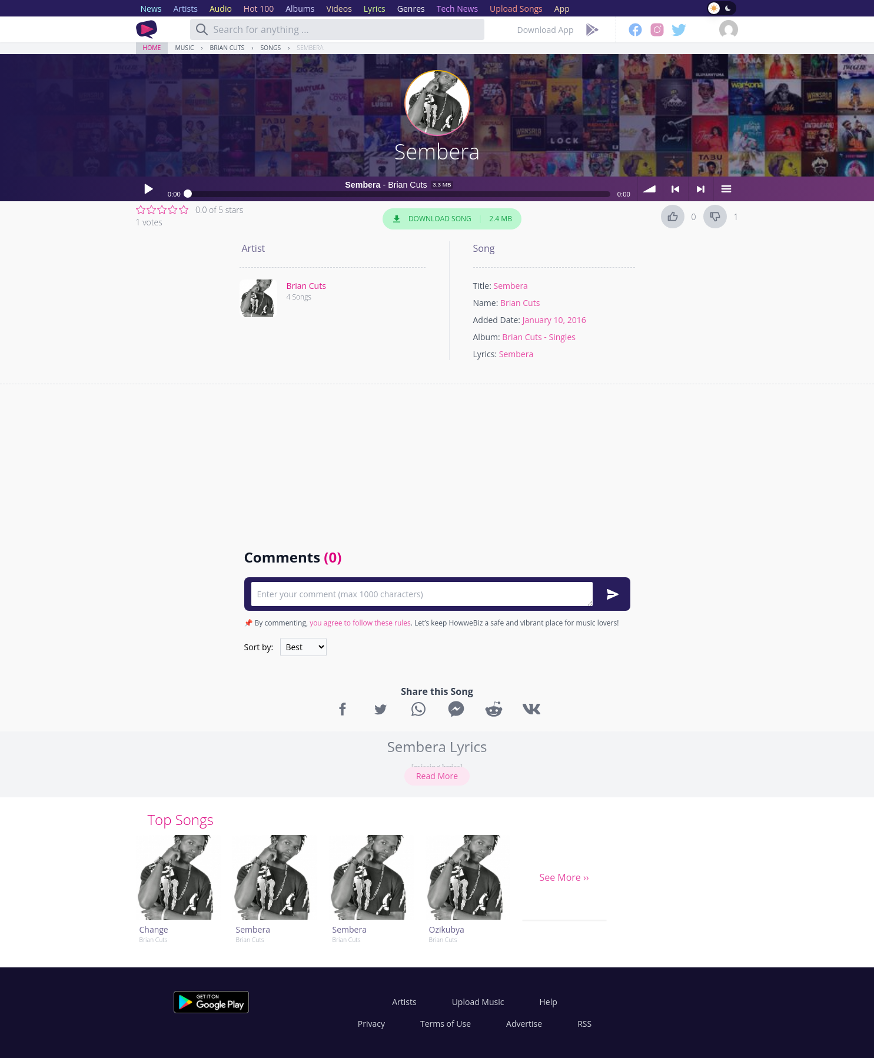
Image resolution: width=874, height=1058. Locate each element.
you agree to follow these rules (360, 623)
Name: (486, 302)
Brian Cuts (227, 48)
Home (152, 48)
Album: (486, 336)
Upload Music (478, 1001)
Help (548, 1001)
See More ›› (564, 877)
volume (650, 189)
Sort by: (259, 647)
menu (726, 189)
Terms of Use (445, 1023)
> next (701, 189)
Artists (404, 1001)
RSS (584, 1023)
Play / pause (148, 189)
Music (184, 48)
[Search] (202, 29)
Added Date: (497, 319)
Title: (482, 285)
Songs (270, 48)
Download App (545, 29)
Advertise (524, 1023)
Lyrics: (485, 354)
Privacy (371, 1023)
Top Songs (181, 819)
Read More (437, 775)
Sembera (310, 48)
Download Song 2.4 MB (452, 219)
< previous (675, 189)
